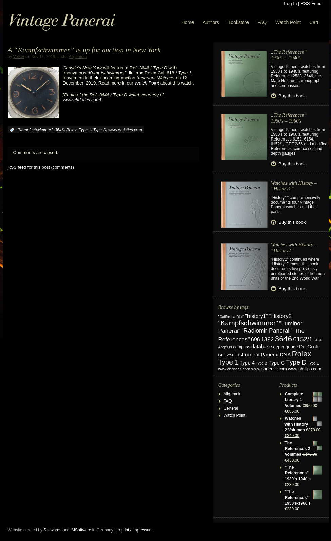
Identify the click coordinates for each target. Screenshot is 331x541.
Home (187, 22)
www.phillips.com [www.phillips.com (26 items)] (304, 368)
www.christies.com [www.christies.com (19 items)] (234, 369)
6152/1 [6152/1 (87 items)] (302, 339)
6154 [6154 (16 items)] (318, 340)
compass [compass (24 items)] (241, 346)
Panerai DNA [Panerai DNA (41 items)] (276, 354)
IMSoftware (81, 530)
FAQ (262, 22)
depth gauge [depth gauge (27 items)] (285, 346)
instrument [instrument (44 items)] (247, 354)
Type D (99, 130)
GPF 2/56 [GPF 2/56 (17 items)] (226, 355)
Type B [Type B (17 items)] (261, 363)
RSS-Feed (310, 3)
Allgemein (78, 56)
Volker (18, 56)
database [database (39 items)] (261, 346)
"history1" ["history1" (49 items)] (256, 316)
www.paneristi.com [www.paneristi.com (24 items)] (269, 369)
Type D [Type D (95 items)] (296, 362)
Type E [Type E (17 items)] (313, 363)
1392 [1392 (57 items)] (267, 339)
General (231, 408)
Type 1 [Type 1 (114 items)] (228, 362)
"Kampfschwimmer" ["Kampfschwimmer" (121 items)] (248, 323)
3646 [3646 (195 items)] (283, 338)
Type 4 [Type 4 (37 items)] (247, 363)
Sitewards (52, 530)
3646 (59, 130)
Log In (290, 3)
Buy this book (292, 95)
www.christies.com (125, 130)
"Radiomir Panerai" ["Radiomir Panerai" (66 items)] (266, 330)
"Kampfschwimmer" (35, 130)
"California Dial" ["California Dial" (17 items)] (231, 317)
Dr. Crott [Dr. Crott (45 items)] (309, 346)
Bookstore (238, 22)
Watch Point (288, 22)
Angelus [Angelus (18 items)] (225, 347)
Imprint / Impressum (135, 530)
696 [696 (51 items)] (255, 339)
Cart (313, 22)
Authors (211, 22)
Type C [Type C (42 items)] (277, 363)
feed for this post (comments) (41, 167)
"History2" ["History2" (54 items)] (281, 316)
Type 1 (85, 130)
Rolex (71, 130)
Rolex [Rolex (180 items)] (301, 354)
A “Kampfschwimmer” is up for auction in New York (84, 50)
